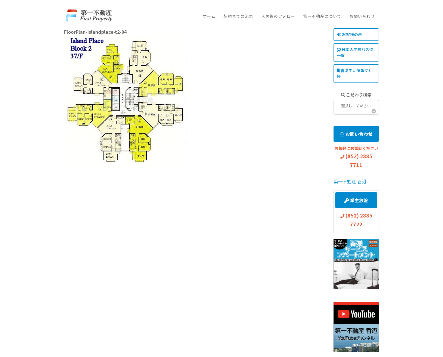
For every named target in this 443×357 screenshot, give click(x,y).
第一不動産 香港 (350, 181)
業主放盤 (356, 200)
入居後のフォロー (278, 16)
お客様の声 (349, 34)
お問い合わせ (362, 16)
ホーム (209, 16)
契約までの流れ (238, 16)
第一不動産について (322, 16)
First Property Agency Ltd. (88, 15)
